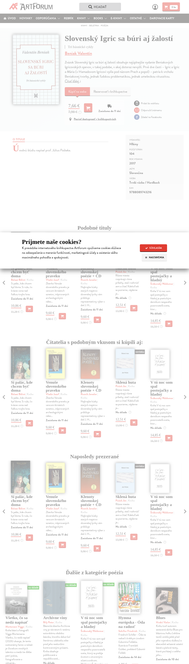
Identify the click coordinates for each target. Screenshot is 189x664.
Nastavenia (154, 257)
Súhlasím (153, 248)
